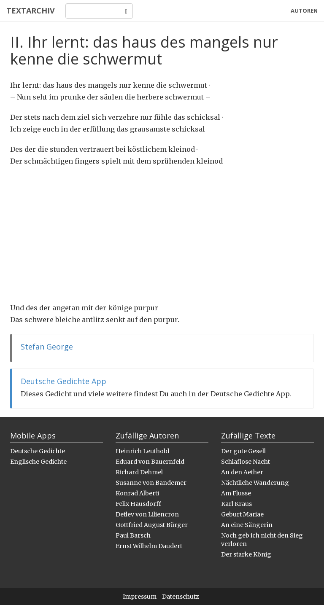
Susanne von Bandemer (151, 483)
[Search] (93, 11)
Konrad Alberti (137, 493)
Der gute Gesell (243, 451)
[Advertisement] (162, 234)
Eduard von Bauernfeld (150, 461)
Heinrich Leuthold (142, 451)
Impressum (140, 596)
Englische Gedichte (38, 461)
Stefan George (47, 346)
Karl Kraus (236, 504)
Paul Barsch (133, 535)
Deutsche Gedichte (37, 451)
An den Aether (242, 472)
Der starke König (246, 554)
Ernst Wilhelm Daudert (149, 546)
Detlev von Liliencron (147, 514)
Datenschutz (180, 596)
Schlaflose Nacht (245, 461)
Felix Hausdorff (138, 504)
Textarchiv (30, 10)
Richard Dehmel (139, 472)
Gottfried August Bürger (152, 525)
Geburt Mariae (242, 514)
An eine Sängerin (247, 525)
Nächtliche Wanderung (255, 483)
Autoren (304, 10)
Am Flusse (236, 493)
